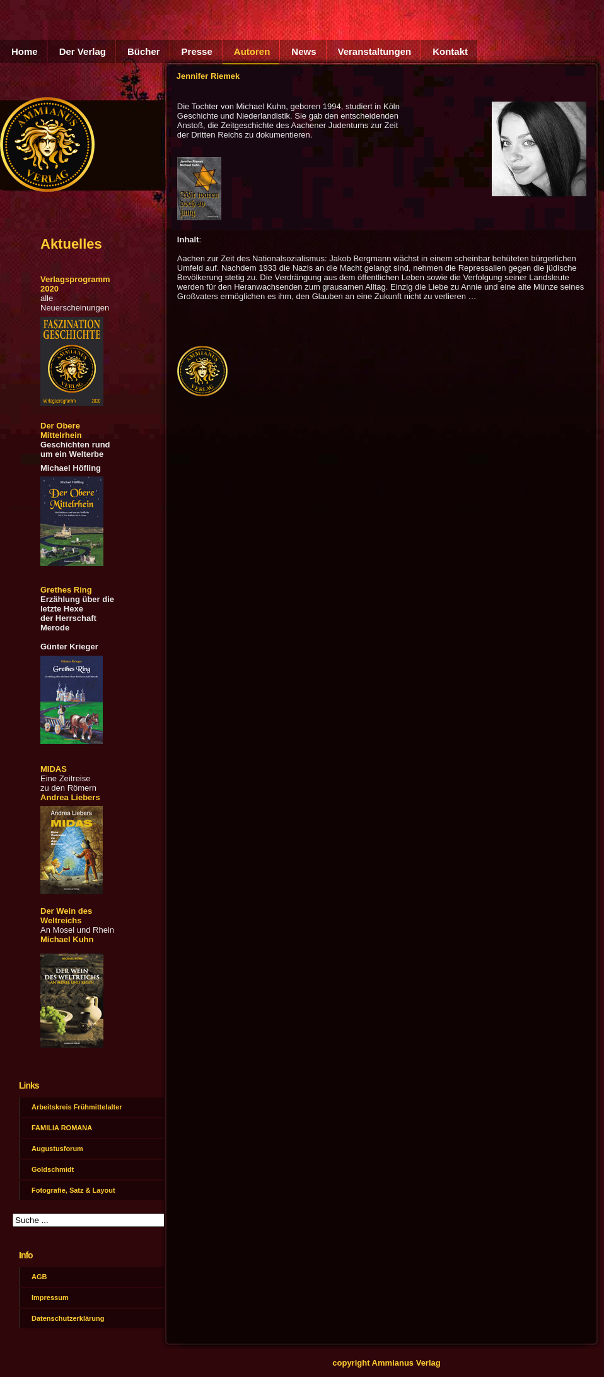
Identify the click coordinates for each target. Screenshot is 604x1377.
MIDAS (53, 769)
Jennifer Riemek (208, 76)
